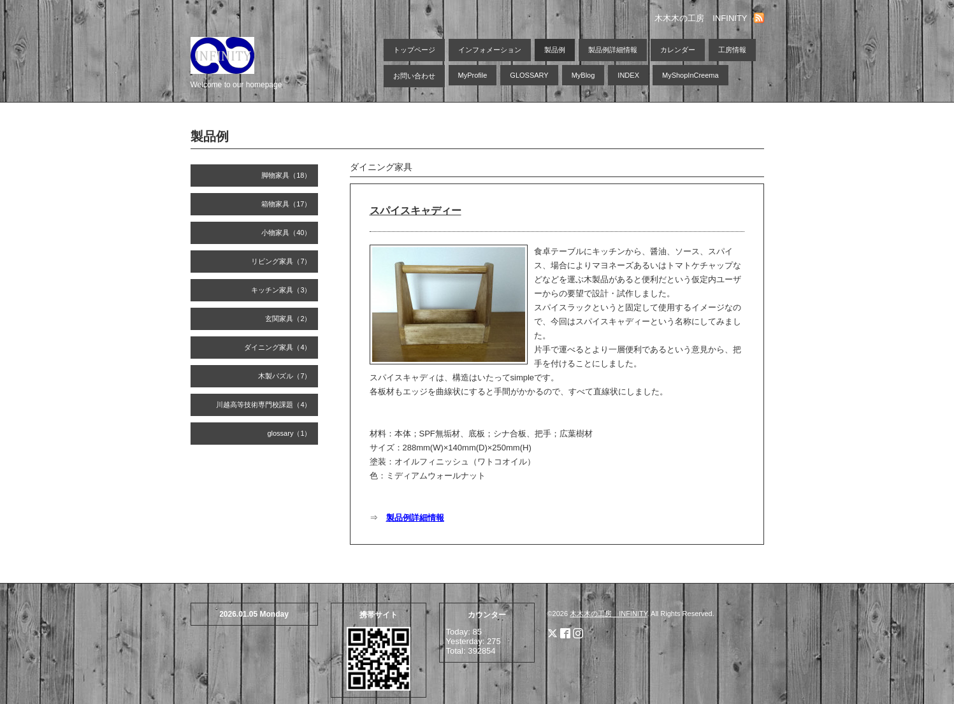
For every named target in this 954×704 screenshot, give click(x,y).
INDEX (628, 75)
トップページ (414, 50)
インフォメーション (489, 50)
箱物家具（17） (286, 204)
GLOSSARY (529, 75)
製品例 (554, 50)
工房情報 (732, 50)
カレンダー (677, 50)
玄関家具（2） (288, 318)
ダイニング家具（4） (277, 347)
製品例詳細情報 (612, 50)
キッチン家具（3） (281, 290)
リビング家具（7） (281, 261)
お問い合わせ (414, 76)
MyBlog (583, 75)
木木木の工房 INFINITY (608, 613)
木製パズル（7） (284, 376)
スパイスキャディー (415, 210)
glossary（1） (289, 433)
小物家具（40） (286, 232)
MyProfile (473, 75)
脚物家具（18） (286, 175)
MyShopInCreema (690, 75)
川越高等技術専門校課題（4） (263, 404)
